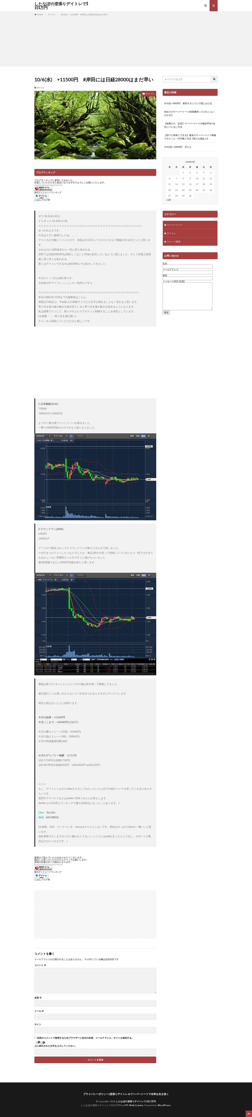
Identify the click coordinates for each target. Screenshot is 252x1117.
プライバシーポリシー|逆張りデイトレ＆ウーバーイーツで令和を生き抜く (126, 1093)
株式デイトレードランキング (48, 192)
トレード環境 (173, 241)
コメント (40, 965)
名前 (38, 998)
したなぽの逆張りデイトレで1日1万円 (61, 5)
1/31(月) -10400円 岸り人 (177, 147)
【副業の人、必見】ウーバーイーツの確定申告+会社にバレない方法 (189, 125)
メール (39, 1011)
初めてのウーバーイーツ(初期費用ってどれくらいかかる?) (189, 113)
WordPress (164, 1105)
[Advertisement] (126, 40)
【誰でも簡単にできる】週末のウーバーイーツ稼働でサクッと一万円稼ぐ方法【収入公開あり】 (190, 137)
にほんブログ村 (42, 199)
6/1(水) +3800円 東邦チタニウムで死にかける (188, 103)
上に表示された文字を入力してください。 (55, 1046)
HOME (40, 14)
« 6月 (168, 199)
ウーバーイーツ (175, 224)
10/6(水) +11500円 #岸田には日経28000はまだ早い (84, 14)
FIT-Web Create (134, 1105)
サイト (37, 1024)
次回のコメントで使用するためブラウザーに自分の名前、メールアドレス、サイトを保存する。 (85, 1038)
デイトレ (52, 14)
